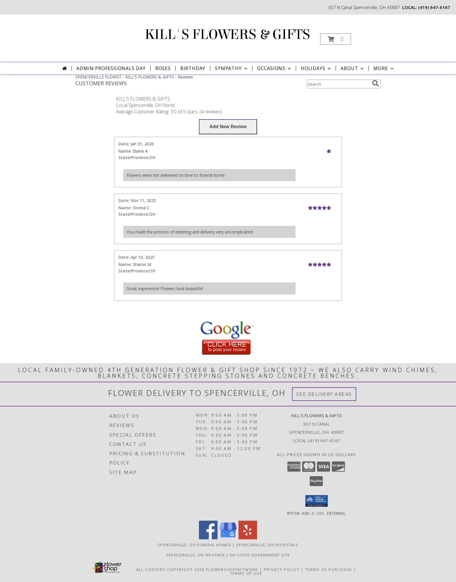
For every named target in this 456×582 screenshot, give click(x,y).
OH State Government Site (260, 554)
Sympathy (231, 68)
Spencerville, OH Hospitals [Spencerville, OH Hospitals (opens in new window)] (267, 544)
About (353, 68)
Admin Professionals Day (110, 68)
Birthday (192, 68)
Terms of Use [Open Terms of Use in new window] (246, 573)
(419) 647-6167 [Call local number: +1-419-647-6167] (434, 7)
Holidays (316, 68)
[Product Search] (338, 84)
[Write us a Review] (228, 126)
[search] (375, 83)
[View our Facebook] (208, 537)
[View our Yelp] (247, 537)
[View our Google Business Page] (228, 537)
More (384, 68)
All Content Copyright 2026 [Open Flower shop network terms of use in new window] (170, 569)
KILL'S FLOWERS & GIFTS (227, 34)
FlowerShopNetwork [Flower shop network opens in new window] (232, 569)
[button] (335, 39)
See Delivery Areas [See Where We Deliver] (324, 394)
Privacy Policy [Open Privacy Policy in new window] (282, 569)
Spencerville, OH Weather (195, 554)
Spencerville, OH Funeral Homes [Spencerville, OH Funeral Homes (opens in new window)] (194, 544)
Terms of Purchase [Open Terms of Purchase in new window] (328, 569)
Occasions (274, 68)
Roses (163, 68)
